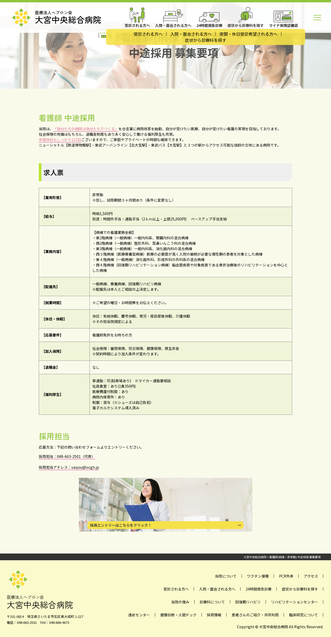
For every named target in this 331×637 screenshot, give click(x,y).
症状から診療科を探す (205, 40)
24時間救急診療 (259, 589)
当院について (226, 576)
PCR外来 (286, 576)
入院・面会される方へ (191, 34)
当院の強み (180, 601)
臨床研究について (303, 614)
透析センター (139, 614)
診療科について (212, 601)
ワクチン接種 (258, 576)
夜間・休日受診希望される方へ (248, 34)
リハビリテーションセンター (294, 601)
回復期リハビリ (248, 601)
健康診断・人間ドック (178, 614)
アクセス (311, 576)
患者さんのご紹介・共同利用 (255, 614)
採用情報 (214, 614)
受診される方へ (148, 34)
